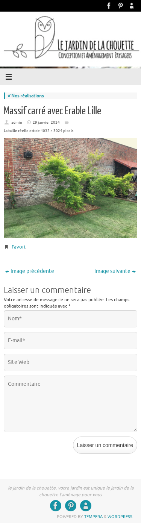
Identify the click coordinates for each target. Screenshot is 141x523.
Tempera (93, 516)
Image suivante (115, 271)
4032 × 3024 (51, 130)
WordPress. (120, 516)
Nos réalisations (25, 96)
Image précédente (29, 271)
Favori (18, 247)
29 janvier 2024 (46, 122)
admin (16, 122)
